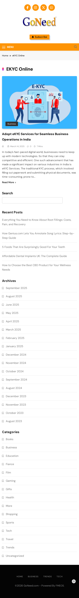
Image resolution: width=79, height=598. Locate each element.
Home (20, 576)
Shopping (12, 514)
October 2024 (15, 371)
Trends (10, 547)
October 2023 (14, 413)
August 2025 (14, 296)
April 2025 (12, 321)
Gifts (9, 489)
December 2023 (16, 396)
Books (9, 439)
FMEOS (60, 585)
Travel (9, 539)
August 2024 (14, 388)
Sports (10, 522)
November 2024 (16, 363)
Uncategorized (15, 556)
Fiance (10, 464)
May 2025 (12, 313)
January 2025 (14, 346)
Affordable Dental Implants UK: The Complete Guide (34, 256)
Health (10, 497)
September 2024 (16, 379)
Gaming (11, 481)
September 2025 (16, 288)
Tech (9, 531)
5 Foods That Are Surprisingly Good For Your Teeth (33, 247)
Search (7, 193)
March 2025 (13, 329)
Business (12, 123)
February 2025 (15, 338)
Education (12, 456)
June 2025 (12, 304)
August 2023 (14, 421)
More (9, 506)
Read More (9, 182)
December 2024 (16, 354)
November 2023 (16, 404)
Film (8, 472)
